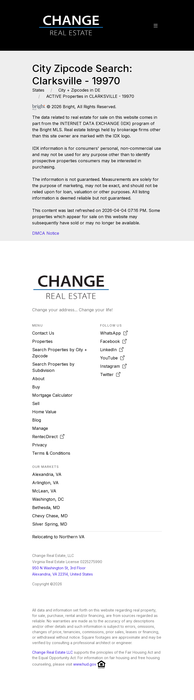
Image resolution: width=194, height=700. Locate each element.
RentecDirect (48, 436)
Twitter (110, 374)
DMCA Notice (45, 233)
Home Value (44, 411)
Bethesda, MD (46, 507)
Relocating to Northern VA (58, 536)
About (38, 378)
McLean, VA (44, 490)
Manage (40, 428)
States (38, 90)
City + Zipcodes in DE (79, 90)
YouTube (112, 357)
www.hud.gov (84, 664)
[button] (155, 25)
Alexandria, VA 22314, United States (62, 574)
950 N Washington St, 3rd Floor (59, 568)
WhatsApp (114, 333)
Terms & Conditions (51, 453)
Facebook (113, 341)
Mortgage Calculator (52, 395)
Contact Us (43, 333)
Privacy (39, 444)
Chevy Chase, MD (50, 515)
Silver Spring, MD (49, 524)
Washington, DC (48, 499)
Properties (42, 341)
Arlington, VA (45, 482)
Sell (35, 403)
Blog (36, 420)
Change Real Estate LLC (52, 652)
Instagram (113, 366)
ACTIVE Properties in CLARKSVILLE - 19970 (90, 96)
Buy (36, 386)
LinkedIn (111, 349)
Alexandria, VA (46, 474)
